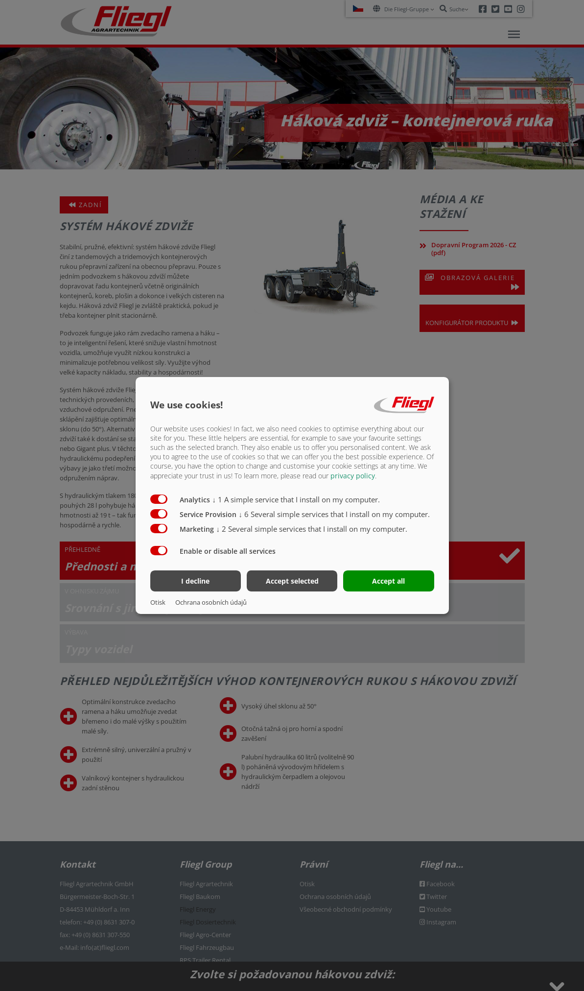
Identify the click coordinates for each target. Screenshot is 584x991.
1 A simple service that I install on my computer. (296, 499)
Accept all (388, 581)
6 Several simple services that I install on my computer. (334, 514)
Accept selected (292, 581)
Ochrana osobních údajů (211, 602)
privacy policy (352, 475)
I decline (195, 581)
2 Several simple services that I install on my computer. (312, 528)
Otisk (157, 602)
